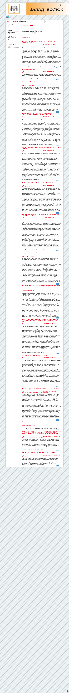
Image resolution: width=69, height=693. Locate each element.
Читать (57, 67)
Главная (8, 21)
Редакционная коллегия (11, 29)
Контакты (10, 42)
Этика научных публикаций (11, 33)
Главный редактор (12, 26)
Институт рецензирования (12, 37)
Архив (9, 46)
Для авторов (11, 39)
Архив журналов (14, 21)
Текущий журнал (12, 44)
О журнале (10, 24)
